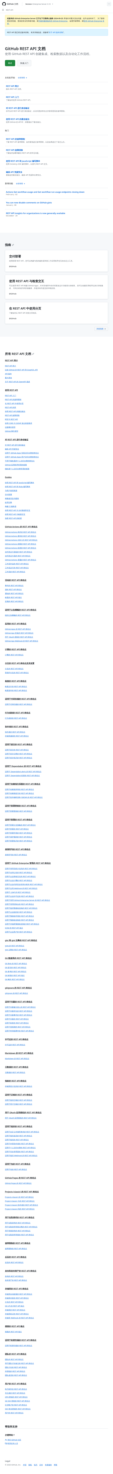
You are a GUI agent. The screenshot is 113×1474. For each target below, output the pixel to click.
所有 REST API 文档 (19, 354)
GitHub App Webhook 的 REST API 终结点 (21, 641)
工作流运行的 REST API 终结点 (17, 568)
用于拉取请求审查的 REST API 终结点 (19, 1235)
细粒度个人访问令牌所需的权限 (17, 469)
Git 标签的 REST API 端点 (15, 975)
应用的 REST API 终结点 (15, 623)
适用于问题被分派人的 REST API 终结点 (20, 1007)
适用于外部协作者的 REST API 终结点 (19, 1143)
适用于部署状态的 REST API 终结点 (18, 841)
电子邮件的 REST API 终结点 (16, 1389)
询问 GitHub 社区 (13, 1440)
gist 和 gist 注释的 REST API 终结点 (21, 940)
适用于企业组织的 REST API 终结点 (18, 912)
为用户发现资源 (11, 490)
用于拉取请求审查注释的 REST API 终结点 (21, 1227)
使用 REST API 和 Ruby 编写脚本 (17, 486)
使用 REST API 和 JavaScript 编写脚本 (19, 482)
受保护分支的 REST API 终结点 (17, 672)
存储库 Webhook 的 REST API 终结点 (19, 1318)
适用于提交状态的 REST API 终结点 (18, 758)
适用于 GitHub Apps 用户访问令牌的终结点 (22, 457)
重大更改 (8, 378)
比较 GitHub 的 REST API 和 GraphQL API (21, 370)
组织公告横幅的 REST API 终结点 (17, 615)
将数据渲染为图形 (12, 498)
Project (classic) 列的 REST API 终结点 (20, 1209)
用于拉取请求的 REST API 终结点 (19, 1217)
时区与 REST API (11, 419)
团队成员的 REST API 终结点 (16, 1375)
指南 (9, 245)
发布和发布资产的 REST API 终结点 (20, 1271)
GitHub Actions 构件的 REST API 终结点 (20, 532)
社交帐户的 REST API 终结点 (16, 1405)
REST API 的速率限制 (13, 399)
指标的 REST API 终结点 (15, 1081)
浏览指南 (101, 329)
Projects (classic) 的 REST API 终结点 (22, 1191)
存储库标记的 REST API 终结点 (17, 1314)
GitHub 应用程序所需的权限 (16, 465)
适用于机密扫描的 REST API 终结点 (20, 1340)
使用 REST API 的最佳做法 (15, 411)
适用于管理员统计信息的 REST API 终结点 (21, 868)
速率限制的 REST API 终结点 (17, 1243)
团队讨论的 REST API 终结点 (16, 1367)
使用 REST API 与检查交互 (15, 514)
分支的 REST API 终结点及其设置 (19, 663)
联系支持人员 (11, 1443)
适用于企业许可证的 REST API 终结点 (19, 896)
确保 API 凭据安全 (12, 449)
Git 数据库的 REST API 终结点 (18, 958)
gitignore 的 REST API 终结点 (18, 988)
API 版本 (8, 374)
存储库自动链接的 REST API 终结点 (18, 1294)
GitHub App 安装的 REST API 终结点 (19, 633)
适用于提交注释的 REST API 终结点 (18, 754)
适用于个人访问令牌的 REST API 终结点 (20, 1147)
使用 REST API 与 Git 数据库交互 (17, 510)
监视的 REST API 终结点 (14, 601)
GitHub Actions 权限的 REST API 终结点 (20, 544)
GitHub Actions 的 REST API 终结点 (21, 526)
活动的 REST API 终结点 (15, 580)
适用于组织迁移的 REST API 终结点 (18, 1100)
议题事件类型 (10, 427)
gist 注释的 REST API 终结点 (16, 950)
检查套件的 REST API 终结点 (16, 690)
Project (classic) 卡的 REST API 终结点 (20, 1201)
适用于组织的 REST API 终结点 (18, 1126)
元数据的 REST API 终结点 (16, 1067)
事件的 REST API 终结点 (14, 585)
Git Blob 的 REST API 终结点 (16, 963)
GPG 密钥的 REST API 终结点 (16, 1397)
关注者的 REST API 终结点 (15, 1393)
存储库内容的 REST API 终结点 (17, 1298)
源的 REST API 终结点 (13, 589)
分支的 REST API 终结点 (14, 668)
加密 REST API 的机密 (13, 518)
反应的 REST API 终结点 (15, 1257)
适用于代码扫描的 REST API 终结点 (20, 699)
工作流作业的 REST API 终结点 (17, 564)
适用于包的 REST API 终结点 (17, 1164)
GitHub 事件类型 (11, 431)
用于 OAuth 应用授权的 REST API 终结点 (23, 1112)
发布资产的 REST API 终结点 (16, 1280)
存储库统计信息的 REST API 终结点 (18, 1086)
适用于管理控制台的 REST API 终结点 (19, 904)
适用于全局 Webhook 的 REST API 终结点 (21, 888)
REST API (9, 10)
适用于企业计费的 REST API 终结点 (18, 880)
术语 (24, 1465)
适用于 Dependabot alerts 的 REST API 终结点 (23, 771)
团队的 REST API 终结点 (15, 1354)
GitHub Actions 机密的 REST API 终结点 (20, 548)
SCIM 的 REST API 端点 (14, 928)
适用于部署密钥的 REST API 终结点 (20, 805)
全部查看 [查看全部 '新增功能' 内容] (20, 183)
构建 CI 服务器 (10, 506)
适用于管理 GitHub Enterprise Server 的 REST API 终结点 (27, 900)
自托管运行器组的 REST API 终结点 (18, 552)
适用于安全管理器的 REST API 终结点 (19, 1151)
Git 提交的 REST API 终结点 (15, 967)
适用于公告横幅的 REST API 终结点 (20, 609)
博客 (55, 1465)
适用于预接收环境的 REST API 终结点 (19, 916)
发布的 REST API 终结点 (14, 1276)
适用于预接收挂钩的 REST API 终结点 (19, 920)
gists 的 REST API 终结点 (14, 946)
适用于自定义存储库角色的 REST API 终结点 (22, 1132)
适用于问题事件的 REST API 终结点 (18, 1015)
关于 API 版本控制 (56, 32)
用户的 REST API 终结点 (15, 1383)
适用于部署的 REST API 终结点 (18, 819)
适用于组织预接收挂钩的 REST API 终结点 (21, 908)
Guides (8, 477)
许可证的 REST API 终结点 (16, 1039)
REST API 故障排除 (12, 415)
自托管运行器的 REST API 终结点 (17, 556)
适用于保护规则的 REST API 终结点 (18, 837)
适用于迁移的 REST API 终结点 (18, 1094)
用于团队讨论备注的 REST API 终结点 (19, 1363)
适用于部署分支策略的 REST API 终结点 (20, 825)
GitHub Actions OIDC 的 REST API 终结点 (21, 540)
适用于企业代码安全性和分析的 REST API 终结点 (24, 884)
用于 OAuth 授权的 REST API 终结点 (19, 637)
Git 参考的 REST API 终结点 (15, 971)
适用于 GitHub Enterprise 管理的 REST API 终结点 (28, 863)
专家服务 (48, 1465)
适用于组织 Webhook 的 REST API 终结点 (21, 1155)
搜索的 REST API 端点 (14, 1326)
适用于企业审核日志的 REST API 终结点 (20, 876)
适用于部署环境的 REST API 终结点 (18, 833)
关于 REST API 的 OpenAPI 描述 (17, 381)
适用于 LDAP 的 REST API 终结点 (17, 892)
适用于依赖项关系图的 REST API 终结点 (22, 784)
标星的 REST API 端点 (13, 597)
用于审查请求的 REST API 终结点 (17, 1231)
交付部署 (8, 494)
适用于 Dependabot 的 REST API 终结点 (23, 766)
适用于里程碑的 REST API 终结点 (17, 1027)
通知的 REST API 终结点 (14, 593)
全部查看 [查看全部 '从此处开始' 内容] (22, 77)
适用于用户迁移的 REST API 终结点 (18, 1104)
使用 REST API (11, 390)
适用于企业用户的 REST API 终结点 (18, 932)
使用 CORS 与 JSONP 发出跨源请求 (18, 423)
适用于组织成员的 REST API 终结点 (18, 1136)
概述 (10, 63)
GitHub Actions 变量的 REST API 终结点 (20, 560)
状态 (35, 1465)
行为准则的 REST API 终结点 (17, 712)
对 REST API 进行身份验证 (16, 439)
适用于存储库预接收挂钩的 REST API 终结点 (22, 924)
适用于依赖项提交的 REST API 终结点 (19, 793)
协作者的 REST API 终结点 (16, 726)
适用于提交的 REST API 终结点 (18, 744)
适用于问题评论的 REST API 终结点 (18, 1011)
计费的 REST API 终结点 (15, 649)
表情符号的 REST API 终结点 (17, 849)
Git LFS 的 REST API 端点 (14, 1306)
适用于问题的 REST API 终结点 (18, 1001)
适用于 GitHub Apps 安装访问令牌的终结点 (22, 453)
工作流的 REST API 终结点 (15, 572)
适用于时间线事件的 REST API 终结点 (19, 1031)
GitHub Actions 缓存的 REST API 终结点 (20, 536)
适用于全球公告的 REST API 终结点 (18, 872)
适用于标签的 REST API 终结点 (17, 1023)
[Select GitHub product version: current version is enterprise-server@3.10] (39, 4)
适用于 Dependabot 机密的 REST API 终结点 (22, 775)
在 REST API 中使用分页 (14, 403)
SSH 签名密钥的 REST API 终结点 (18, 1409)
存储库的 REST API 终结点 (16, 1288)
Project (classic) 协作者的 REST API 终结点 (21, 1205)
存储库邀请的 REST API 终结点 (17, 736)
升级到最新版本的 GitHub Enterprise (53, 21)
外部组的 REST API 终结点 (15, 1371)
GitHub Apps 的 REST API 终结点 (18, 629)
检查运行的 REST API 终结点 (16, 686)
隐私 (30, 1465)
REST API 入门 (10, 395)
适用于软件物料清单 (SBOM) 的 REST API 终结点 (24, 797)
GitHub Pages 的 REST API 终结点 (20, 1178)
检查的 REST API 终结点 (15, 681)
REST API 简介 (11, 360)
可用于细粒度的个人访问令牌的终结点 (20, 461)
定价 (41, 1465)
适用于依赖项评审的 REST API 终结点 (19, 789)
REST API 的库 (10, 407)
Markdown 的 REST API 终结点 (19, 1053)
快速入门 (24, 63)
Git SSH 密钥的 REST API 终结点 (17, 1401)
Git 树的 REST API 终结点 (15, 979)
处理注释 (8, 502)
